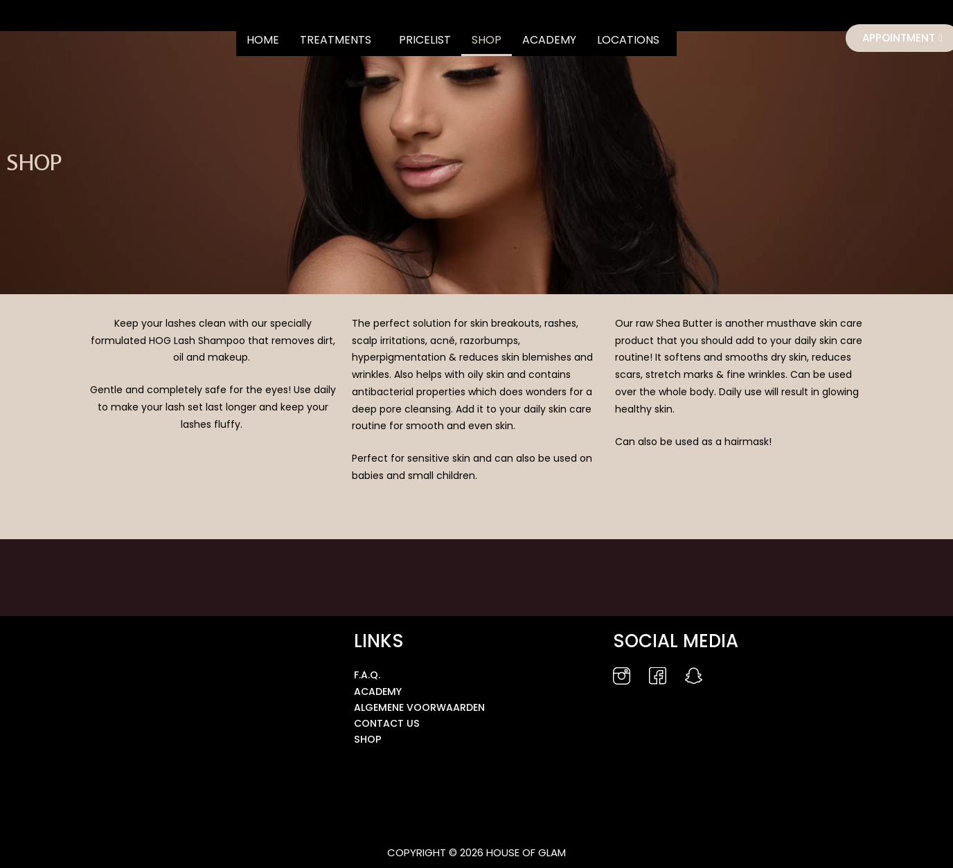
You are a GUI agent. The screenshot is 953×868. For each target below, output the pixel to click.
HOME (263, 40)
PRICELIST (425, 40)
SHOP (486, 40)
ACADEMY (549, 40)
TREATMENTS (335, 40)
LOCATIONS (628, 40)
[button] (339, 40)
